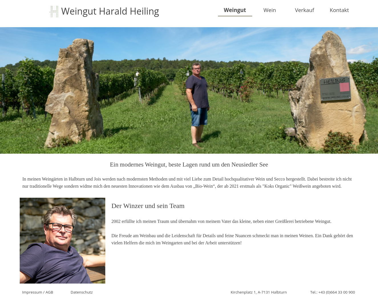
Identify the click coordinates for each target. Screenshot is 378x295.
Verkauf (304, 9)
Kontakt (339, 9)
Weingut (235, 9)
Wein (270, 9)
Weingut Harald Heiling (110, 11)
